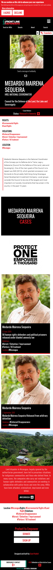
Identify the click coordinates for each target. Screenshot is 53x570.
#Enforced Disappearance (11, 134)
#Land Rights (6, 126)
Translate (48, 32)
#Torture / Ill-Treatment (10, 139)
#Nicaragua (6, 147)
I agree (6, 12)
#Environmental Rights (10, 123)
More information (8, 8)
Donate (20, 27)
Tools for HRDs (7, 27)
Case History (27, 110)
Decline (18, 12)
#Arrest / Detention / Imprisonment (14, 137)
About (33, 27)
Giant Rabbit (34, 553)
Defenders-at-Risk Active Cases (39, 562)
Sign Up (27, 540)
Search (45, 27)
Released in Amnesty (28, 113)
